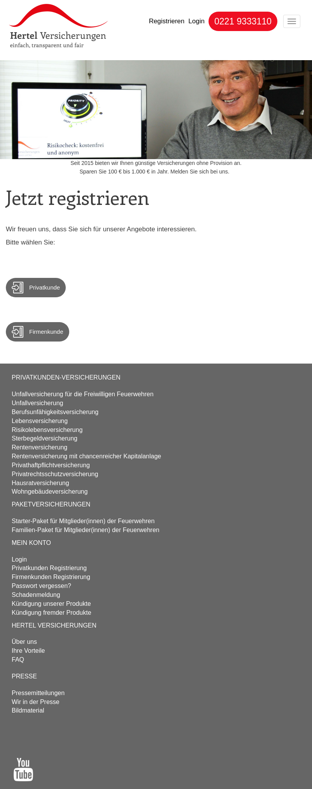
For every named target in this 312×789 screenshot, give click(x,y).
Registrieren (167, 21)
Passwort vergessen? (41, 586)
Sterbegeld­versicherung (44, 438)
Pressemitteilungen (38, 693)
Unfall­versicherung (37, 403)
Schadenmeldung (36, 594)
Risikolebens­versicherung (47, 430)
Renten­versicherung (39, 447)
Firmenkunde (46, 331)
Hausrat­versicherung (40, 483)
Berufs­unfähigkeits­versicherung (55, 412)
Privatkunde (44, 287)
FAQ (18, 659)
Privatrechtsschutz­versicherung (55, 474)
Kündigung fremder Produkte (51, 612)
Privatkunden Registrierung (49, 568)
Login (196, 21)
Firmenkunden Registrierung (51, 577)
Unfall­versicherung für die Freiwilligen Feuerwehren (83, 394)
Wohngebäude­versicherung (50, 491)
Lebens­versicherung (40, 421)
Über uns (24, 641)
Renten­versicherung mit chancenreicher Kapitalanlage (86, 456)
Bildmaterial (28, 710)
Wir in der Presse (36, 702)
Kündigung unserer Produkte (51, 603)
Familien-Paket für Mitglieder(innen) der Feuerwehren (86, 530)
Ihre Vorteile (28, 650)
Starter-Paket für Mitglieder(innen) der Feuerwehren (83, 521)
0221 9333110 (243, 21)
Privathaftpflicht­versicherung (51, 465)
